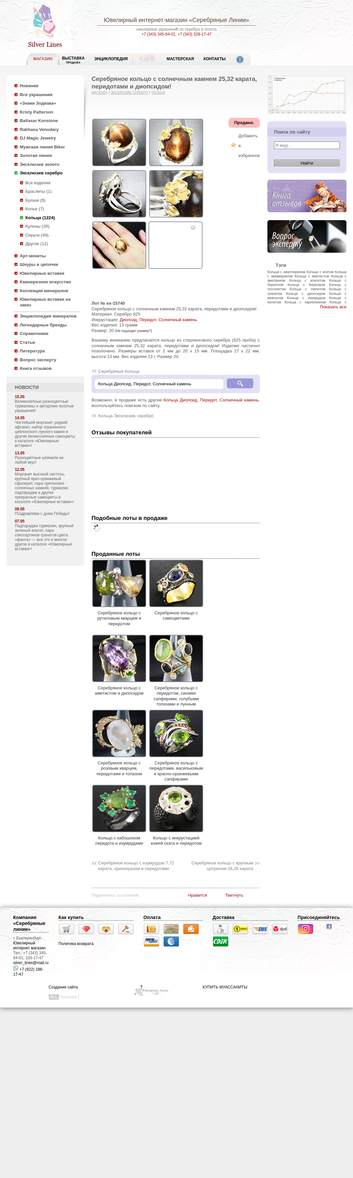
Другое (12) (36, 243)
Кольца (158, 92)
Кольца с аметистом (312, 276)
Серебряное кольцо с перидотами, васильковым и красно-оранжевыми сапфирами (176, 768)
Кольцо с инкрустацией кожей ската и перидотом (176, 838)
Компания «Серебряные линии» (29, 923)
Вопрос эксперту (38, 359)
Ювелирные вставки (42, 273)
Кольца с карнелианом (305, 302)
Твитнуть (234, 895)
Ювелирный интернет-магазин (145, 20)
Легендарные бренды (43, 324)
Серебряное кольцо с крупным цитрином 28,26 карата (222, 865)
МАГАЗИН (42, 59)
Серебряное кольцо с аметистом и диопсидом (119, 688)
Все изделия (37, 182)
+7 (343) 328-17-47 (194, 34)
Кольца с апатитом (307, 280)
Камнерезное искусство (45, 281)
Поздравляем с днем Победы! (42, 513)
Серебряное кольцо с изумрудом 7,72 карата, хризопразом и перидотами (136, 865)
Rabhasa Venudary (39, 129)
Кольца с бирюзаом (306, 285)
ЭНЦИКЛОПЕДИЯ (111, 59)
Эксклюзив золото (39, 164)
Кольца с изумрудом (306, 298)
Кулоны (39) (37, 226)
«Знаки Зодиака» (38, 103)
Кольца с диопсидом (305, 293)
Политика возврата (76, 943)
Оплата (152, 917)
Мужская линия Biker (42, 146)
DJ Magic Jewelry (38, 138)
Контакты (215, 59)
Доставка (223, 917)
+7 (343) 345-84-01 (159, 34)
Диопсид (128, 319)
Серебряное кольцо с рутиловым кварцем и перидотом (119, 615)
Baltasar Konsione (39, 120)
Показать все (333, 306)
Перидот (147, 319)
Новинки (29, 85)
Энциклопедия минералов (48, 316)
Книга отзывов (36, 368)
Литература (32, 350)
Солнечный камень (177, 319)
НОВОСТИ (27, 387)
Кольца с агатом (320, 272)
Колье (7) (34, 208)
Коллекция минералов (44, 290)
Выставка (73, 60)
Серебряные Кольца (118, 371)
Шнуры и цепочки (39, 264)
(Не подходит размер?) (133, 331)
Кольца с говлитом (307, 289)
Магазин (99, 92)
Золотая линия (36, 155)
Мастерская (180, 59)
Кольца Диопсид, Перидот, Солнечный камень (211, 399)
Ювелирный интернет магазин (29, 945)
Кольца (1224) (40, 217)
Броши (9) (35, 200)
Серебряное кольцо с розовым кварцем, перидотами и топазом (119, 765)
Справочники (34, 333)
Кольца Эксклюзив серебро (125, 415)
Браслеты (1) (38, 191)
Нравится (197, 895)
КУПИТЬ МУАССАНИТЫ (225, 987)
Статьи (27, 342)
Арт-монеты (33, 255)
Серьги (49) (36, 235)
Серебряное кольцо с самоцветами (176, 613)
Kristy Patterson (36, 112)
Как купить (71, 917)
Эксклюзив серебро (41, 172)
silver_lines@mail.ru (31, 962)
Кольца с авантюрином (286, 272)
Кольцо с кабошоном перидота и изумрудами (119, 838)
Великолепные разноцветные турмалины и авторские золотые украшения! (44, 406)
